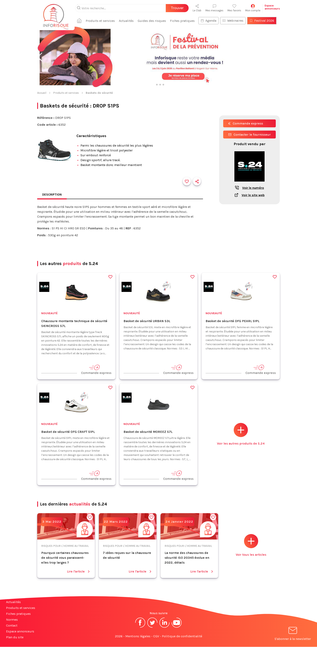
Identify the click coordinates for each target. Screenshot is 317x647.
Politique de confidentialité (182, 636)
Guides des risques (153, 21)
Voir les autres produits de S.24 (241, 434)
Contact (11, 626)
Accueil (41, 93)
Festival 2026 (263, 20)
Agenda (210, 20)
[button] (40, 57)
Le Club (197, 8)
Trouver (177, 8)
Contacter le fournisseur (249, 134)
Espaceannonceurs (272, 7)
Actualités (127, 21)
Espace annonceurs (20, 631)
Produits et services (101, 21)
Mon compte (252, 8)
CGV (156, 636)
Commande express (245, 123)
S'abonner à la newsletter (293, 634)
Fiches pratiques (184, 21)
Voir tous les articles (251, 545)
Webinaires (234, 20)
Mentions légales (137, 636)
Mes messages (214, 8)
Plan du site (14, 637)
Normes (12, 620)
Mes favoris (234, 8)
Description (52, 195)
